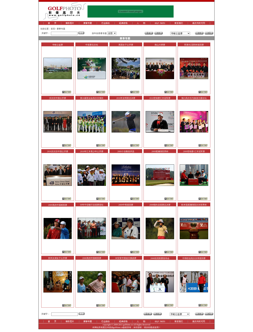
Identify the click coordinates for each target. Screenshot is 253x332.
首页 (53, 29)
